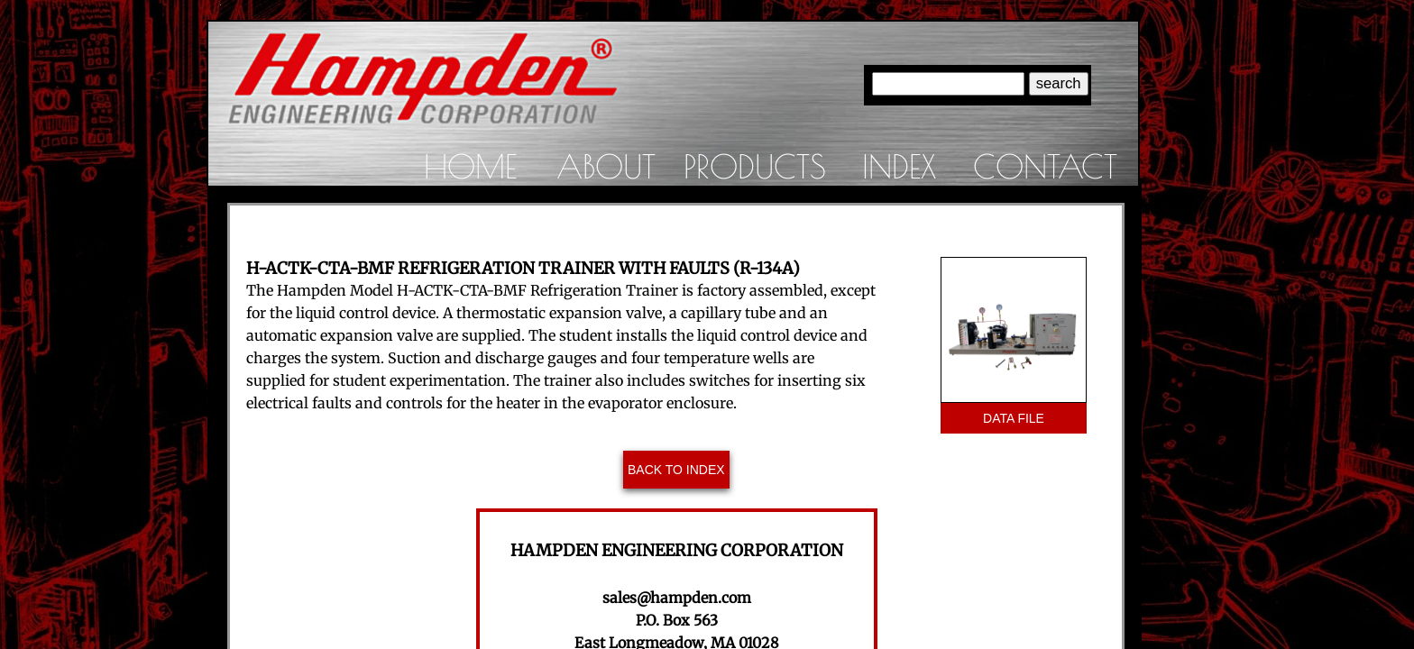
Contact (1045, 166)
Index (899, 166)
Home (470, 166)
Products (755, 166)
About (606, 166)
